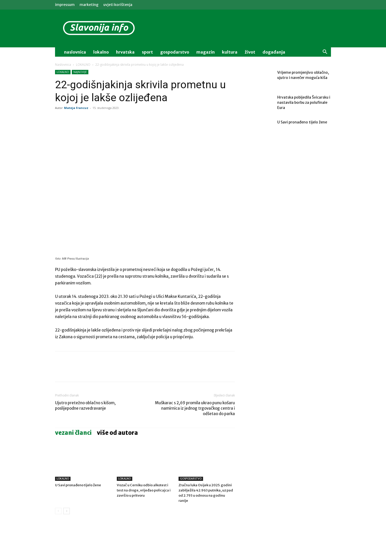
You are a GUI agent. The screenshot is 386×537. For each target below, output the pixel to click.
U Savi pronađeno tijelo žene (78, 485)
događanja (274, 52)
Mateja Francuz (76, 108)
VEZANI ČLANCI (73, 433)
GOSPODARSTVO (191, 478)
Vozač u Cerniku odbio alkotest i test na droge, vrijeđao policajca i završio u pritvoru (144, 490)
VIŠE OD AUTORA (117, 433)
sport (147, 52)
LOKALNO (83, 64)
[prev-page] (58, 511)
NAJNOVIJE (80, 72)
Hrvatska (125, 52)
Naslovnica (63, 64)
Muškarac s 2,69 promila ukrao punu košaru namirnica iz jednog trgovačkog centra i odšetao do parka (195, 408)
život (250, 52)
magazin (205, 52)
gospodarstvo (174, 52)
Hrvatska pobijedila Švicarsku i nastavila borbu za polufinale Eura (303, 102)
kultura (229, 52)
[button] (325, 52)
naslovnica (75, 52)
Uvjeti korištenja (117, 4)
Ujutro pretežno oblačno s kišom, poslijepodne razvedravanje (85, 405)
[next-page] (66, 511)
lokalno (101, 52)
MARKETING (89, 4)
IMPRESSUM (65, 4)
